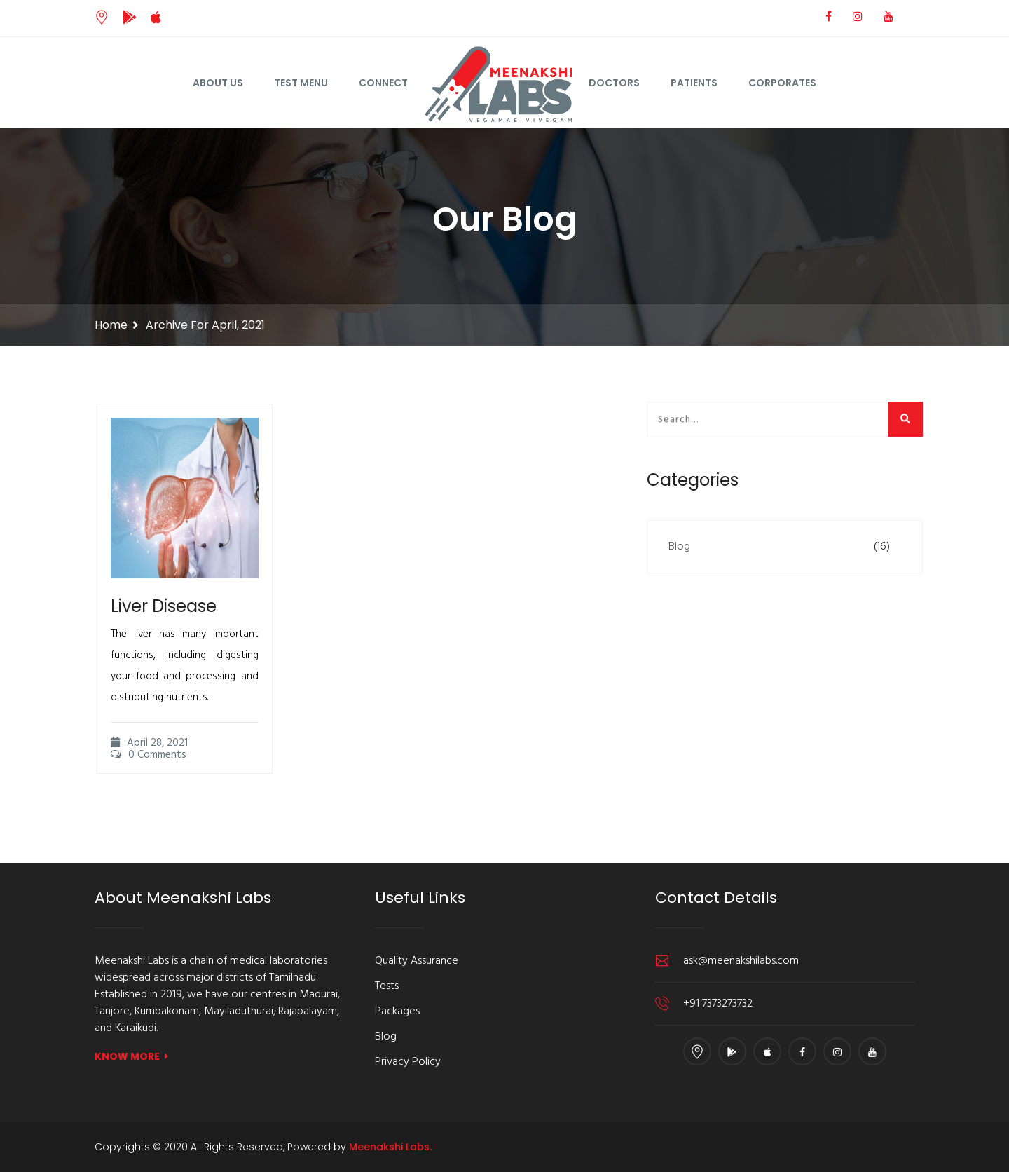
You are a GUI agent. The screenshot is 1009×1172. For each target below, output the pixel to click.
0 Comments (148, 772)
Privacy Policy (408, 1062)
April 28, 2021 (149, 760)
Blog (679, 547)
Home (111, 325)
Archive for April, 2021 (205, 325)
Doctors (614, 83)
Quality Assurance (416, 961)
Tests (387, 986)
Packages (397, 1011)
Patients (694, 83)
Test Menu (301, 83)
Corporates (782, 83)
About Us (218, 83)
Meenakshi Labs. (390, 1147)
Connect (383, 83)
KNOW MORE (131, 1056)
